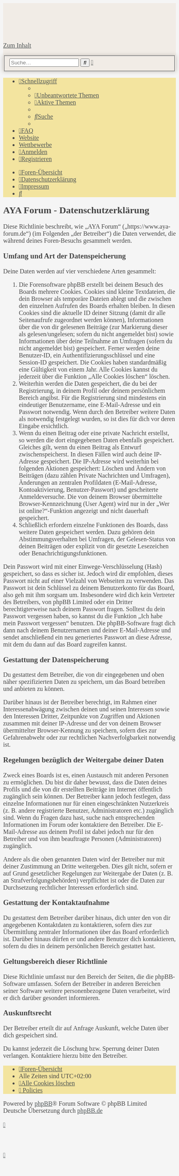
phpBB (43, 1103)
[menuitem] (67, 95)
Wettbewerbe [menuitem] (35, 144)
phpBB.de (89, 1110)
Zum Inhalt (17, 45)
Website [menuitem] (29, 137)
